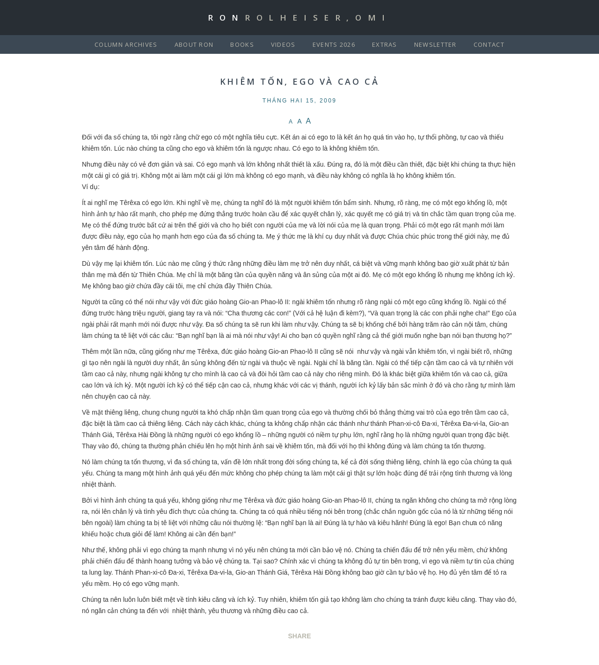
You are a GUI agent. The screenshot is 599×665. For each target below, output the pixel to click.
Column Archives (126, 44)
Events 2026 (334, 44)
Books (242, 44)
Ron (299, 17)
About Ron (194, 44)
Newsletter (435, 44)
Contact (489, 44)
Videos (283, 44)
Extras (384, 44)
